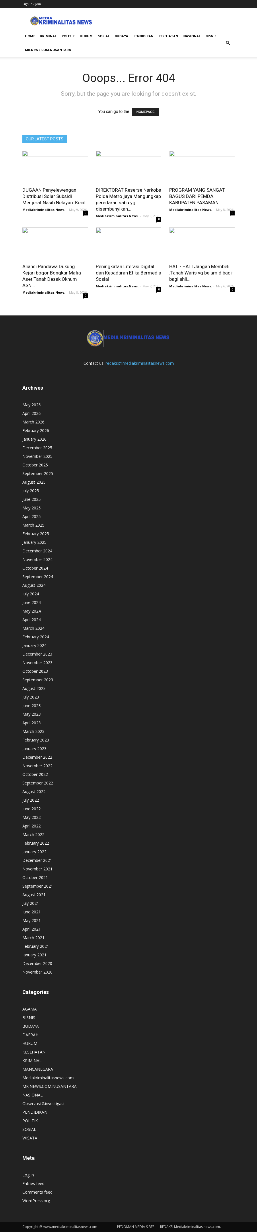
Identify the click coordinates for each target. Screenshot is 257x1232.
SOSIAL (104, 36)
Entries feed (33, 1183)
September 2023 (37, 679)
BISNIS (211, 36)
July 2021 (30, 903)
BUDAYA (121, 36)
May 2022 (31, 817)
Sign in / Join (31, 4)
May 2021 (31, 920)
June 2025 (31, 499)
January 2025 (34, 542)
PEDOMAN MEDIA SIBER (136, 1226)
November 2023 (37, 662)
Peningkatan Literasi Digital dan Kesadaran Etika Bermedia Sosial (128, 273)
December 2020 (37, 963)
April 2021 (31, 929)
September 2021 (37, 886)
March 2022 (33, 834)
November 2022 (37, 765)
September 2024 (37, 576)
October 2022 (35, 774)
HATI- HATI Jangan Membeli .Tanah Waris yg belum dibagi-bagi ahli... (201, 273)
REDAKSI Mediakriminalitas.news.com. (190, 1226)
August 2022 (34, 791)
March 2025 (33, 525)
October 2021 (35, 877)
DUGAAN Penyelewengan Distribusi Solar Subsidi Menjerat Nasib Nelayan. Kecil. (54, 196)
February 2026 (35, 430)
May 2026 (31, 404)
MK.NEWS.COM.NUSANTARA (48, 50)
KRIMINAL (48, 36)
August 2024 (34, 585)
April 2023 (31, 722)
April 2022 (31, 826)
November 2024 (37, 559)
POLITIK (68, 36)
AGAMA (29, 1009)
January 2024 (34, 645)
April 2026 (31, 413)
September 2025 (37, 473)
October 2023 (35, 671)
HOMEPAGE (146, 111)
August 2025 (34, 482)
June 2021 (31, 912)
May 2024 (31, 611)
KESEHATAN (168, 36)
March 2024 (33, 628)
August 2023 (34, 688)
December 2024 (37, 551)
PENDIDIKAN (143, 36)
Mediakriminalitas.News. (43, 209)
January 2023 (34, 748)
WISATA (29, 1138)
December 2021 (37, 860)
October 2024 (35, 568)
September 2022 (37, 783)
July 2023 (30, 697)
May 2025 (31, 508)
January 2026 (34, 439)
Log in (28, 1175)
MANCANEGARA (37, 1069)
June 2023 (31, 705)
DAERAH (30, 1034)
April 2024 (31, 619)
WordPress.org (36, 1200)
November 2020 (37, 972)
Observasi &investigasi (43, 1103)
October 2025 (35, 465)
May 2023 (31, 714)
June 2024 (31, 602)
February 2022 (35, 843)
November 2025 (37, 456)
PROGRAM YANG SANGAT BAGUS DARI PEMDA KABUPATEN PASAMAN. (197, 196)
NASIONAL (191, 36)
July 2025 (30, 490)
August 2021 (34, 894)
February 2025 (35, 533)
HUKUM (86, 36)
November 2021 (37, 869)
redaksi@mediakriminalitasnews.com (140, 363)
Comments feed (37, 1192)
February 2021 (35, 946)
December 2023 (37, 654)
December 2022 (37, 757)
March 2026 (33, 422)
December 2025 (37, 447)
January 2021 (34, 955)
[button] (228, 43)
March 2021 (33, 937)
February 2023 (35, 740)
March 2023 (33, 731)
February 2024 (35, 636)
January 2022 (34, 851)
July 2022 (30, 800)
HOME (30, 36)
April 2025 (31, 516)
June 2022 (31, 808)
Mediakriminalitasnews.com (48, 1077)
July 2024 (30, 594)
